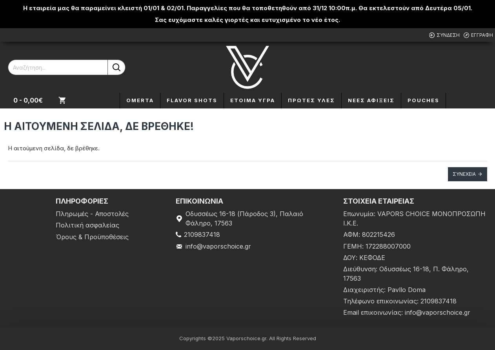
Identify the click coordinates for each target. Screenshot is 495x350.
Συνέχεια (464, 174)
